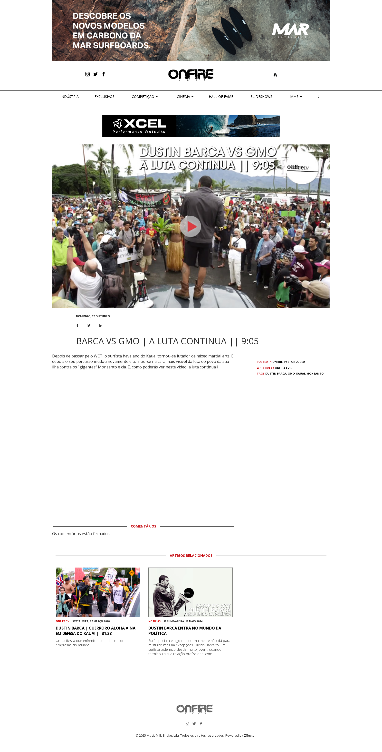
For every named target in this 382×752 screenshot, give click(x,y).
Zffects (249, 735)
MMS (295, 96)
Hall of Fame (221, 96)
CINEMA (184, 96)
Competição (144, 96)
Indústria (69, 96)
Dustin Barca (275, 373)
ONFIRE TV (279, 362)
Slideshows (261, 96)
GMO (291, 373)
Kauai (300, 373)
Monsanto (315, 373)
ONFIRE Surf (284, 367)
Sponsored (296, 362)
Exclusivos (105, 96)
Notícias (154, 621)
